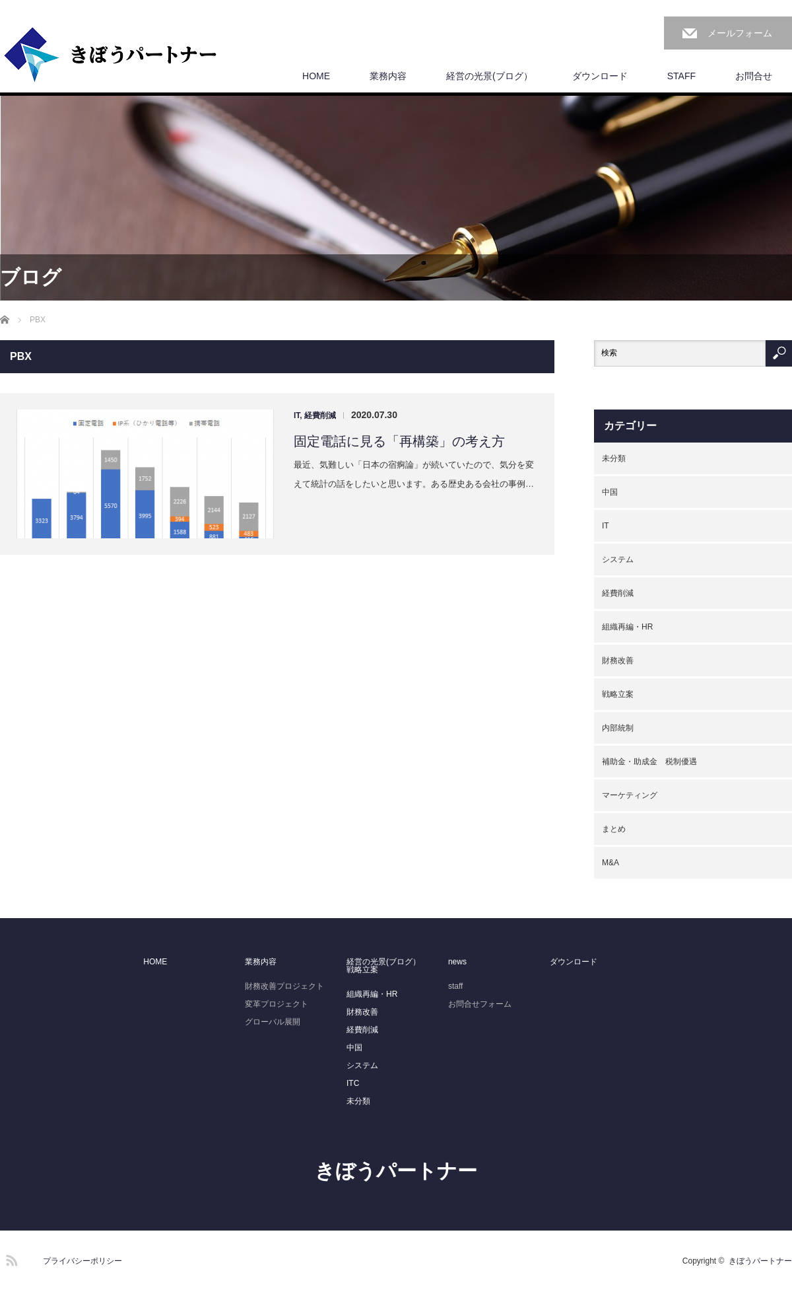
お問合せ (753, 76)
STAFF (681, 76)
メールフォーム (740, 33)
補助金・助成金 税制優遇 (649, 761)
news (457, 962)
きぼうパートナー (396, 1171)
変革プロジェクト (276, 1004)
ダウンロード (600, 76)
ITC (352, 1083)
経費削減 (320, 415)
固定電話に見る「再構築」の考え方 (399, 441)
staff (455, 986)
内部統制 (618, 728)
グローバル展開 (272, 1022)
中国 (610, 492)
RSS (10, 1258)
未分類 (614, 458)
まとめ (614, 829)
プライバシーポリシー (82, 1261)
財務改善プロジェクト (284, 986)
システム (618, 559)
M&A (610, 862)
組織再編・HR (627, 626)
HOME (316, 76)
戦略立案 (618, 694)
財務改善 (618, 660)
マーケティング (629, 795)
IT (297, 415)
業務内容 (388, 76)
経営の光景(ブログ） (489, 76)
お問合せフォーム (480, 1004)
